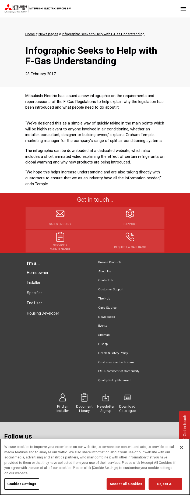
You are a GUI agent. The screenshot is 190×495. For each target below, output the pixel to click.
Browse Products (109, 262)
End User (34, 303)
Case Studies (107, 307)
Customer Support (110, 289)
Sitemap (104, 335)
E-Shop (103, 344)
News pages (106, 317)
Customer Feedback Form (116, 362)
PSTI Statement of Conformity (118, 371)
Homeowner (37, 272)
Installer (33, 282)
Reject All (165, 484)
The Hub (104, 298)
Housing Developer (43, 313)
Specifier (34, 293)
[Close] (181, 448)
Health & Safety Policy (113, 353)
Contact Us (105, 280)
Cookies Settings (21, 484)
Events (102, 325)
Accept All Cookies (126, 484)
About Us (104, 271)
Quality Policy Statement (114, 380)
